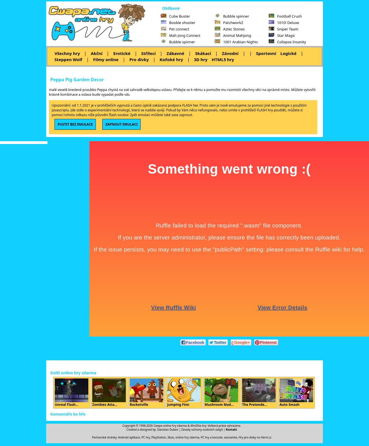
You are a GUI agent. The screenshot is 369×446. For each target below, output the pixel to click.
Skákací (203, 53)
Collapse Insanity (287, 41)
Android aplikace (129, 437)
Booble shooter (178, 22)
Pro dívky (139, 59)
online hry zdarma (187, 437)
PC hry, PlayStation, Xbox (157, 437)
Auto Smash (296, 392)
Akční (97, 53)
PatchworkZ (229, 22)
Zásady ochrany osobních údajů (202, 429)
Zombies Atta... (109, 392)
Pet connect (175, 29)
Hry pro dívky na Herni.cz (255, 437)
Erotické (121, 53)
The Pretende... (259, 392)
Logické (288, 53)
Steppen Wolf (68, 59)
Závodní (230, 53)
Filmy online (106, 59)
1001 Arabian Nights (236, 41)
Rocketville (146, 392)
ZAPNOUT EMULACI (121, 124)
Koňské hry (171, 59)
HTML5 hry (223, 59)
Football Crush (285, 16)
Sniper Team (283, 29)
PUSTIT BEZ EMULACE (75, 124)
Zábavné (175, 53)
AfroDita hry (198, 426)
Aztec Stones (230, 29)
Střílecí (148, 53)
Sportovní (266, 53)
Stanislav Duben (167, 429)
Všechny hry (67, 53)
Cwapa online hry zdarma (170, 426)
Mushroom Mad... (221, 392)
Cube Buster (175, 16)
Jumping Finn (184, 392)
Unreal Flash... (71, 392)
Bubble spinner (178, 41)
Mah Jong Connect (180, 35)
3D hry (200, 59)
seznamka (230, 437)
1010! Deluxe (284, 22)
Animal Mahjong (233, 35)
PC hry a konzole (212, 437)
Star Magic (282, 35)
